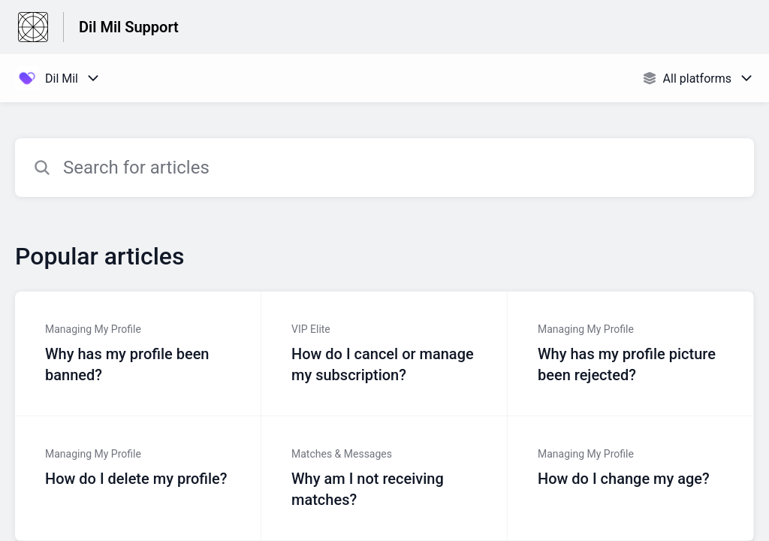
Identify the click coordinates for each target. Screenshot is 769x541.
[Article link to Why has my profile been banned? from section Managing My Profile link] (138, 354)
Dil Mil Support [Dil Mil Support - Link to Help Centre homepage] (129, 27)
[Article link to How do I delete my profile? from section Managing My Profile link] (138, 478)
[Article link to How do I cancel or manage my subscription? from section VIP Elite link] (384, 354)
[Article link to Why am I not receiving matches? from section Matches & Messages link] (384, 478)
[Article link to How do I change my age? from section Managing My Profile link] (631, 478)
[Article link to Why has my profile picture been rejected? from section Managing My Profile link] (631, 354)
